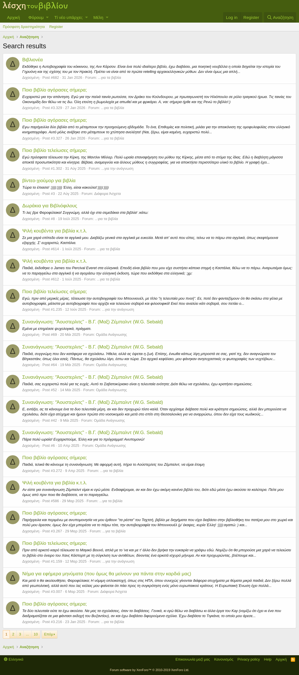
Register (56, 27)
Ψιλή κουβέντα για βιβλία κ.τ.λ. (54, 231)
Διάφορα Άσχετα (107, 193)
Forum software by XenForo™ (149, 670)
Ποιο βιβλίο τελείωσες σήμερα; (54, 150)
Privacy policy (249, 659)
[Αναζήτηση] (280, 17)
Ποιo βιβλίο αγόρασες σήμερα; (54, 90)
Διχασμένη (30, 77)
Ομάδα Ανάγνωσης (111, 334)
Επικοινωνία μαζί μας (192, 659)
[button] (47, 17)
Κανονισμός (223, 659)
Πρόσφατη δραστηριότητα (24, 27)
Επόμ (48, 634)
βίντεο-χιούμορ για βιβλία (49, 180)
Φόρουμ (36, 17)
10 (36, 634)
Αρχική (13, 17)
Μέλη (98, 17)
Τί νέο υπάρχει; (68, 17)
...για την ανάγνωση (117, 168)
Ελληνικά (13, 659)
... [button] (27, 634)
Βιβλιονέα (32, 59)
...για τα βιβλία (109, 77)
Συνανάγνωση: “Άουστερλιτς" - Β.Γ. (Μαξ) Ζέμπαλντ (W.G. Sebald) (92, 322)
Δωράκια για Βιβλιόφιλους (49, 205)
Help (268, 659)
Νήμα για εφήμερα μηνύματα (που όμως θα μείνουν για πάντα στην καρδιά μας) (106, 573)
